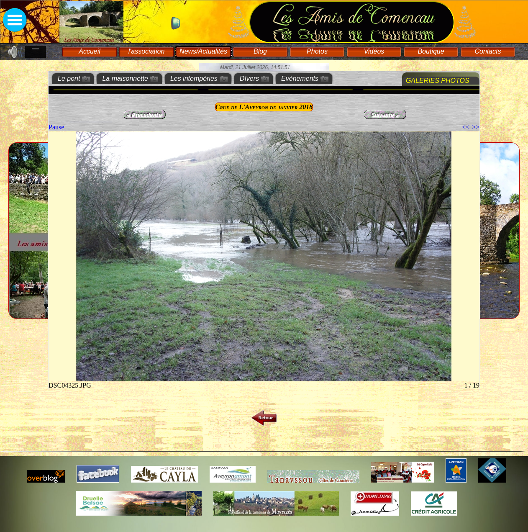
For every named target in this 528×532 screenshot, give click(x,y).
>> (475, 127)
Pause (56, 127)
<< (465, 127)
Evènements (299, 78)
